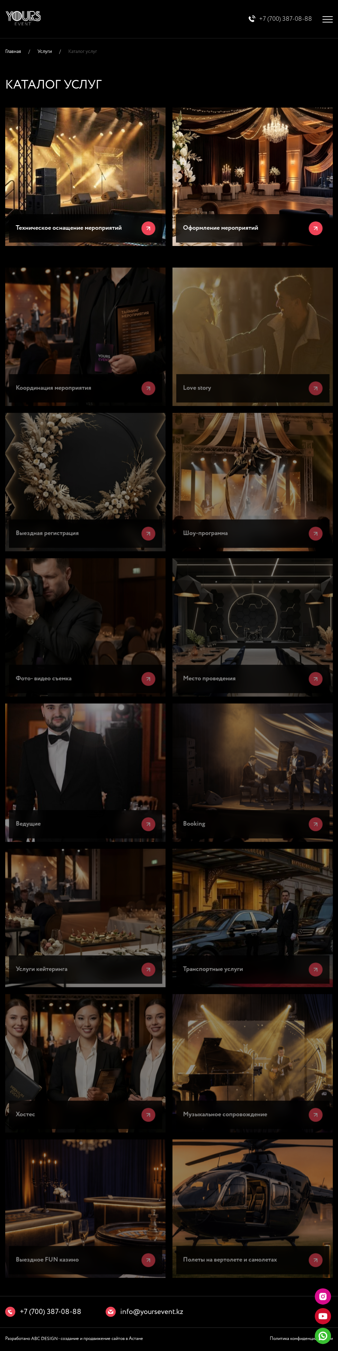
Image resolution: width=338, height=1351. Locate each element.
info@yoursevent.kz (151, 1312)
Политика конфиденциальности (301, 1339)
